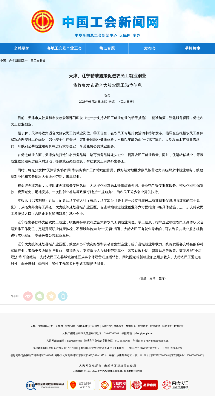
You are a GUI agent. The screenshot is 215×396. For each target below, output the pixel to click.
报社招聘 (70, 326)
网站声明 (143, 326)
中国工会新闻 (37, 60)
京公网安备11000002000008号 (188, 355)
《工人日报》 (127, 101)
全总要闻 (21, 48)
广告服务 (94, 326)
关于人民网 (56, 326)
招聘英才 (82, 326)
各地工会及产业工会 (64, 48)
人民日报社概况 (40, 326)
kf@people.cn (74, 340)
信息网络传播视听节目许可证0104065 (31, 355)
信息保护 (167, 326)
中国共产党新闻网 (12, 60)
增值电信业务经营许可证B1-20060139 (102, 348)
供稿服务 (119, 326)
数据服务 (131, 326)
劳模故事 (192, 48)
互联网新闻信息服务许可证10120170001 (55, 348)
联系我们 (179, 326)
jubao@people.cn (143, 333)
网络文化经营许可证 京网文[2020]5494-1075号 (81, 355)
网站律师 (155, 326)
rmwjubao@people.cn (157, 340)
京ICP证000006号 (160, 355)
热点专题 (107, 48)
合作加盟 (106, 326)
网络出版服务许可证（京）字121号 (129, 355)
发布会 (150, 48)
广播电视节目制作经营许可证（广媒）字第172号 (154, 348)
